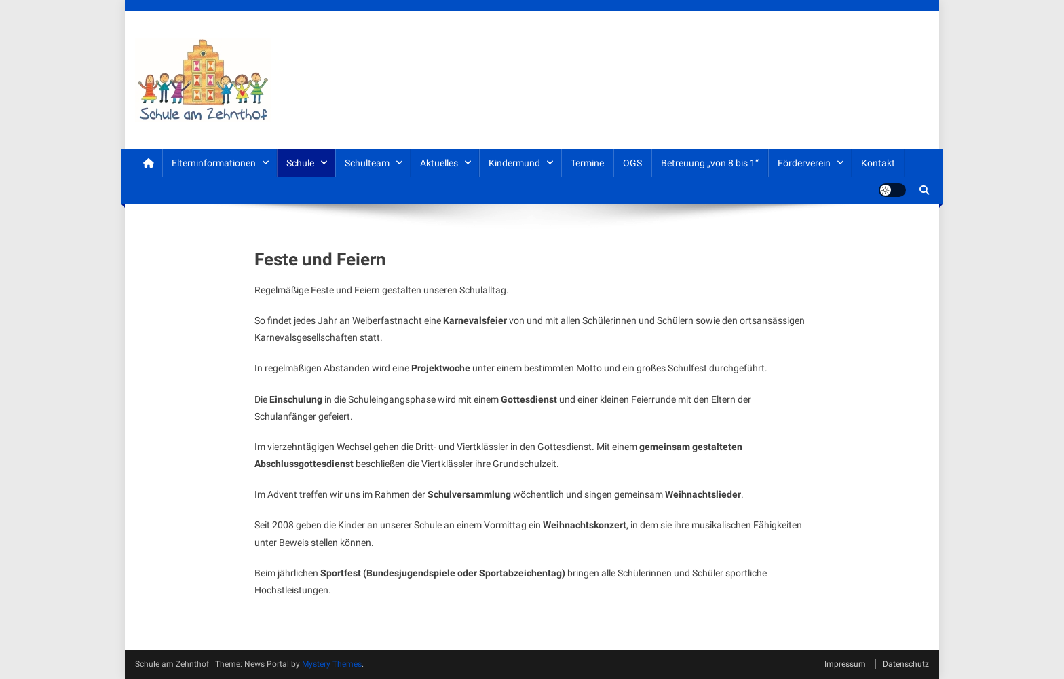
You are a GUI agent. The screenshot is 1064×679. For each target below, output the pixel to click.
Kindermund (514, 163)
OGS (632, 163)
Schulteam (367, 163)
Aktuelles (439, 163)
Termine (587, 163)
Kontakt (878, 163)
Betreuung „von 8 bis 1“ (710, 163)
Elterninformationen (214, 163)
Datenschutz (906, 664)
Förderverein (804, 163)
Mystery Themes (332, 664)
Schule (300, 163)
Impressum (845, 664)
